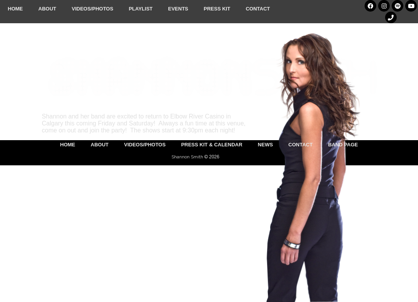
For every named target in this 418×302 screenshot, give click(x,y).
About (47, 9)
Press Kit (217, 9)
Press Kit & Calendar (211, 145)
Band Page (343, 145)
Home (15, 9)
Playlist (141, 9)
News (265, 145)
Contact (258, 9)
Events (178, 9)
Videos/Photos (92, 9)
